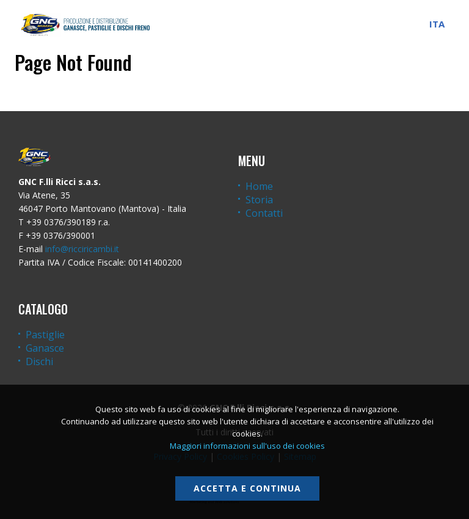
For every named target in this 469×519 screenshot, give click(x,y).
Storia (259, 199)
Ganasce (45, 348)
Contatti (264, 213)
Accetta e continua (247, 488)
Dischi (39, 361)
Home (259, 186)
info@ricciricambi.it (82, 249)
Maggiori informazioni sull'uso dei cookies (247, 445)
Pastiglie (45, 334)
